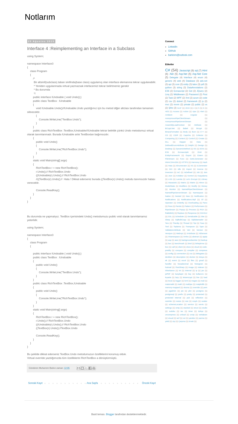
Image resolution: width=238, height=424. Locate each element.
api (170, 84)
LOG (170, 179)
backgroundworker (190, 240)
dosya (201, 257)
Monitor (172, 189)
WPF (179, 98)
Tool (167, 226)
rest (186, 301)
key (189, 274)
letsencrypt (187, 277)
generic (168, 81)
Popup (182, 209)
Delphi (191, 145)
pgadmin (172, 291)
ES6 (167, 91)
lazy (177, 277)
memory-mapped (172, 287)
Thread (186, 223)
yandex (192, 318)
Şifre (171, 108)
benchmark (179, 243)
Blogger (110, 414)
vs (206, 104)
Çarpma (181, 321)
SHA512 (203, 213)
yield (167, 321)
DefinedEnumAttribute (174, 145)
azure (196, 98)
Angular (193, 115)
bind (189, 243)
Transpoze (190, 226)
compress (203, 250)
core (177, 84)
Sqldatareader (197, 220)
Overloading (193, 203)
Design (201, 145)
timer (190, 311)
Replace (180, 213)
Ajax (194, 111)
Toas (202, 223)
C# (167, 70)
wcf (178, 318)
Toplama (177, 226)
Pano (205, 203)
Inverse (200, 169)
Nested (178, 196)
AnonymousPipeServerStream (178, 121)
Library (204, 179)
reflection (199, 298)
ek (166, 260)
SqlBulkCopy (180, 220)
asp (169, 240)
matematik (169, 284)
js (203, 101)
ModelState (170, 186)
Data (199, 142)
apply (205, 236)
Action (185, 111)
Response (192, 213)
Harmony (195, 162)
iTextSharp (179, 267)
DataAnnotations (195, 87)
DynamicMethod (183, 149)
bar (169, 243)
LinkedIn (172, 46)
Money (204, 186)
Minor (201, 182)
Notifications (170, 199)
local (170, 281)
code (205, 98)
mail (202, 281)
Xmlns (186, 236)
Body (185, 132)
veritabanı (203, 315)
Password (194, 94)
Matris (183, 182)
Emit (200, 152)
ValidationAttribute (173, 230)
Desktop (168, 149)
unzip (192, 315)
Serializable (192, 216)
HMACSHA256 (171, 162)
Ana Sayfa (92, 383)
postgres (200, 291)
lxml (186, 281)
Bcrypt (199, 128)
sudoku (172, 311)
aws (176, 240)
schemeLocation (176, 304)
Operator (169, 203)
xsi (184, 318)
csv (170, 101)
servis (201, 304)
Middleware (179, 94)
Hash (205, 162)
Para (170, 206)
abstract (195, 236)
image (191, 267)
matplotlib (200, 284)
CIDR (175, 135)
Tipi (194, 223)
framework (192, 101)
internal (188, 270)
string (179, 87)
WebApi (179, 233)
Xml (187, 98)
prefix (180, 294)
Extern (200, 155)
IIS (192, 166)
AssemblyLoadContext (174, 125)
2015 (187, 108)
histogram (199, 264)
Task (171, 98)
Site (202, 216)
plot (189, 291)
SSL (170, 216)
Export (188, 155)
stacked (186, 308)
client (180, 247)
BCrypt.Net (170, 128)
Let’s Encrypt (191, 179)
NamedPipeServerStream (176, 193)
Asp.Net (183, 74)
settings (168, 308)
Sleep (167, 220)
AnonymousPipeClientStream (177, 118)
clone (188, 247)
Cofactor (199, 135)
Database (190, 81)
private (187, 104)
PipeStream (170, 209)
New (188, 196)
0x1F (179, 108)
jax (203, 270)
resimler (168, 301)
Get (190, 91)
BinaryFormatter (172, 132)
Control (191, 138)
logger (178, 281)
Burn (194, 132)
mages (194, 281)
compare (179, 250)
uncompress (170, 315)
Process (192, 209)
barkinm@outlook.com (180, 55)
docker (192, 257)
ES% (202, 149)
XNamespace (174, 236)
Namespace (198, 193)
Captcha (187, 135)
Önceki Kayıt (149, 383)
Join (205, 172)
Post (205, 94)
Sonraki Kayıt (35, 383)
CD (166, 135)
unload (183, 315)
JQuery (200, 91)
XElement (203, 233)
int (180, 270)
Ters (167, 223)
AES (167, 111)
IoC (178, 172)
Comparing (170, 138)
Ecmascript (179, 91)
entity (186, 84)
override (196, 287)
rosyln (195, 301)
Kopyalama (202, 176)
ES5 (167, 152)
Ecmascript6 (183, 152)
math (180, 284)
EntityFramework (172, 155)
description (180, 257)
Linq (167, 94)
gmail (201, 260)
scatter (204, 301)
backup (204, 240)
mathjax (189, 284)
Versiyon (169, 233)
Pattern (188, 206)
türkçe (200, 311)
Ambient (168, 115)
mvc (167, 104)
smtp (178, 308)
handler (168, 264)
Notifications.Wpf (188, 199)
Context (181, 138)
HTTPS (185, 162)
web (179, 81)
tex (182, 311)
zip (174, 321)
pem (205, 287)
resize (178, 301)
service (191, 304)
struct (196, 308)
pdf (202, 84)
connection (181, 253)
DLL (167, 142)
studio (204, 308)
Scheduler (179, 216)
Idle (179, 169)
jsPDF (167, 274)
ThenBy (176, 223)
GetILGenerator (196, 159)
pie (182, 291)
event (174, 260)
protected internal (173, 298)
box (166, 247)
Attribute (197, 125)
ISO (170, 169)
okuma (186, 287)
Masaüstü (172, 182)
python (168, 87)
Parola (178, 206)
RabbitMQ (169, 213)
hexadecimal (183, 264)
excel (183, 260)
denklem (168, 257)
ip (196, 270)
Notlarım (40, 17)
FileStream (169, 159)
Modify (194, 186)
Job (198, 172)
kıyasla (168, 277)
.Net (171, 74)
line (197, 277)
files (192, 260)
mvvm (176, 104)
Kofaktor (180, 176)
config (170, 253)
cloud (196, 247)
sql (196, 70)
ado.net (203, 81)
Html (204, 70)
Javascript (184, 70)
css (190, 253)
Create (201, 138)
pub (188, 298)
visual (170, 318)
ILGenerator (202, 166)
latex (194, 84)
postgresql (169, 294)
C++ (202, 132)
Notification (199, 196)
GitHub (172, 50)
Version (200, 230)
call (173, 247)
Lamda (179, 179)
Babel (185, 128)
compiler (191, 250)
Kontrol (190, 176)
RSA (202, 209)
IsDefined (188, 172)
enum (200, 77)
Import (189, 169)
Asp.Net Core (199, 74)
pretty (189, 294)
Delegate (174, 77)
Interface (188, 77)
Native (168, 196)
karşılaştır (179, 274)
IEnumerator (181, 166)
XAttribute (191, 233)
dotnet (180, 101)
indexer (201, 267)
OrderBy (180, 203)
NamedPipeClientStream (192, 189)
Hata (170, 166)
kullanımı (200, 274)
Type (202, 226)
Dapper (182, 142)
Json (170, 176)
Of (202, 199)
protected (200, 294)
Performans (199, 206)
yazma (201, 318)
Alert (202, 111)
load (205, 277)
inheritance (170, 270)
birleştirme (199, 243)
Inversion (169, 172)
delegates (200, 253)
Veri (188, 230)
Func (182, 159)
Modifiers (183, 186)
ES (195, 149)
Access (176, 111)
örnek (191, 321)
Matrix (192, 182)
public (198, 104)
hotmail (168, 267)
